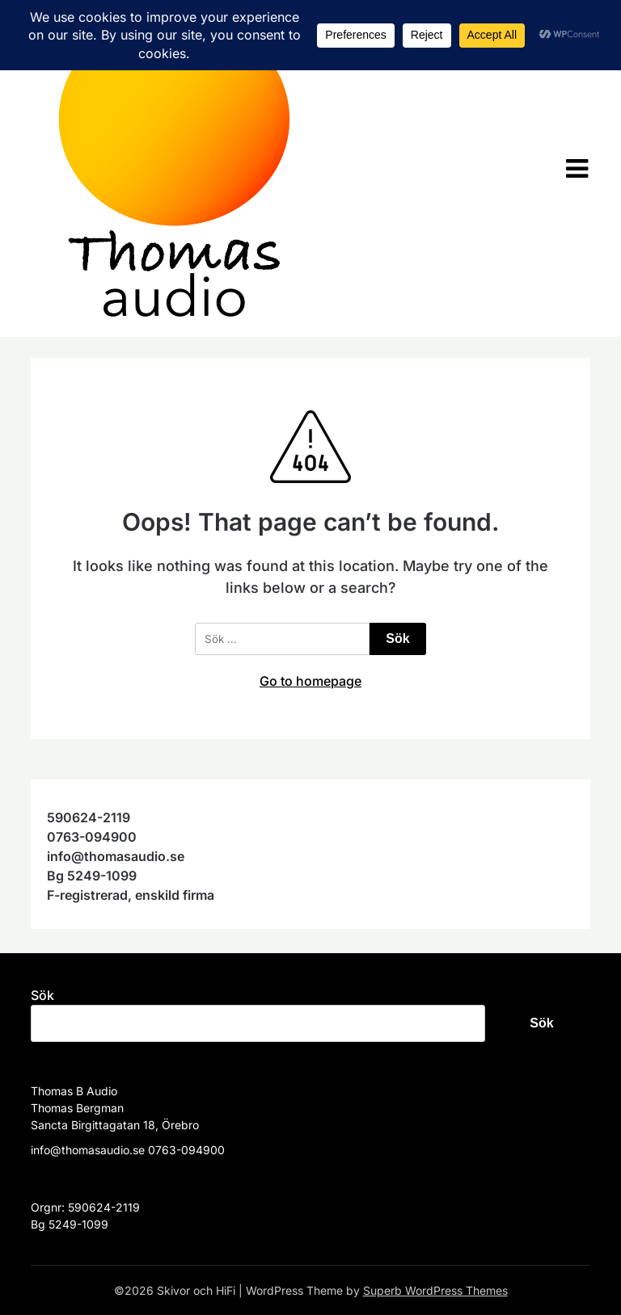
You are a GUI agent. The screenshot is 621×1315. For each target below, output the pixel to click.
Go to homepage (310, 681)
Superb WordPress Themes (435, 1290)
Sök (42, 995)
